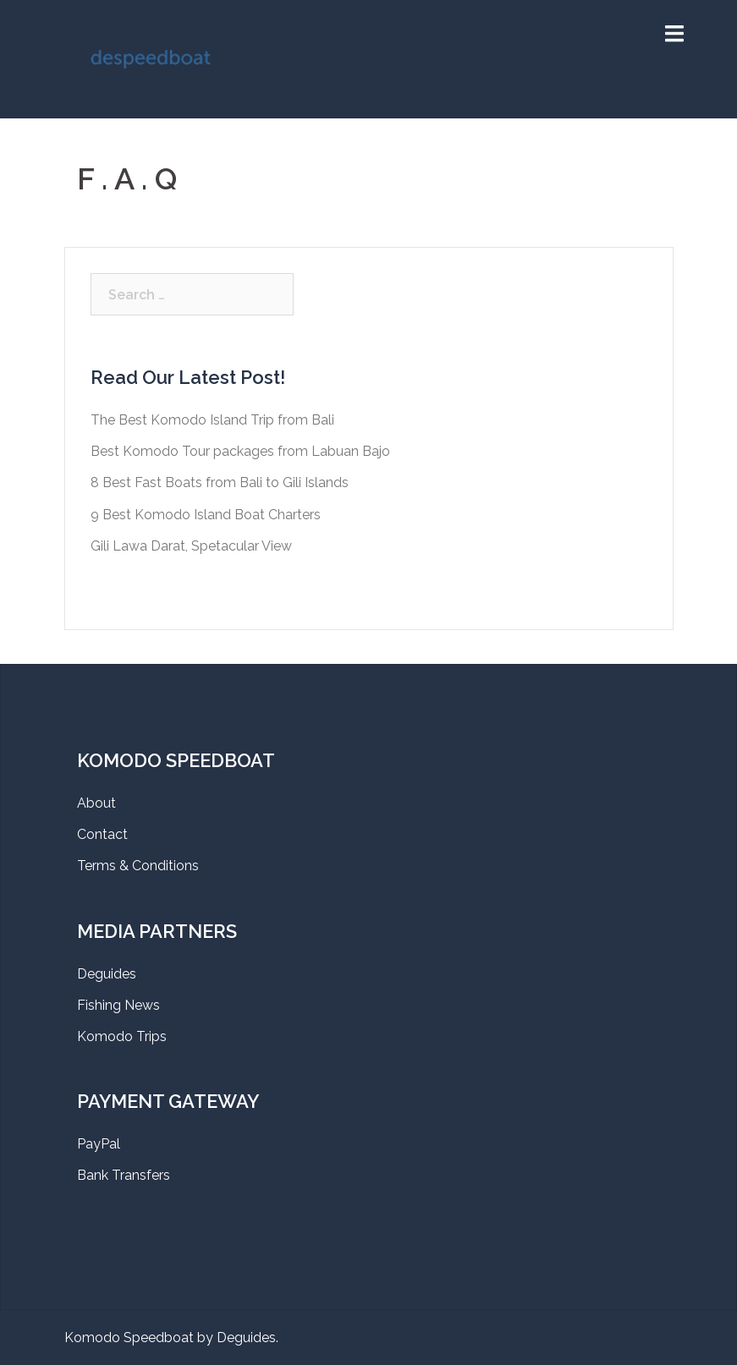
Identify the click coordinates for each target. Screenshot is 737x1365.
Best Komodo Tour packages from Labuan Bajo (240, 451)
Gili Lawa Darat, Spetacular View (191, 546)
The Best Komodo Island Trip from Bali (212, 420)
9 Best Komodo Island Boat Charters (206, 515)
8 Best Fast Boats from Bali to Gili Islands (220, 482)
